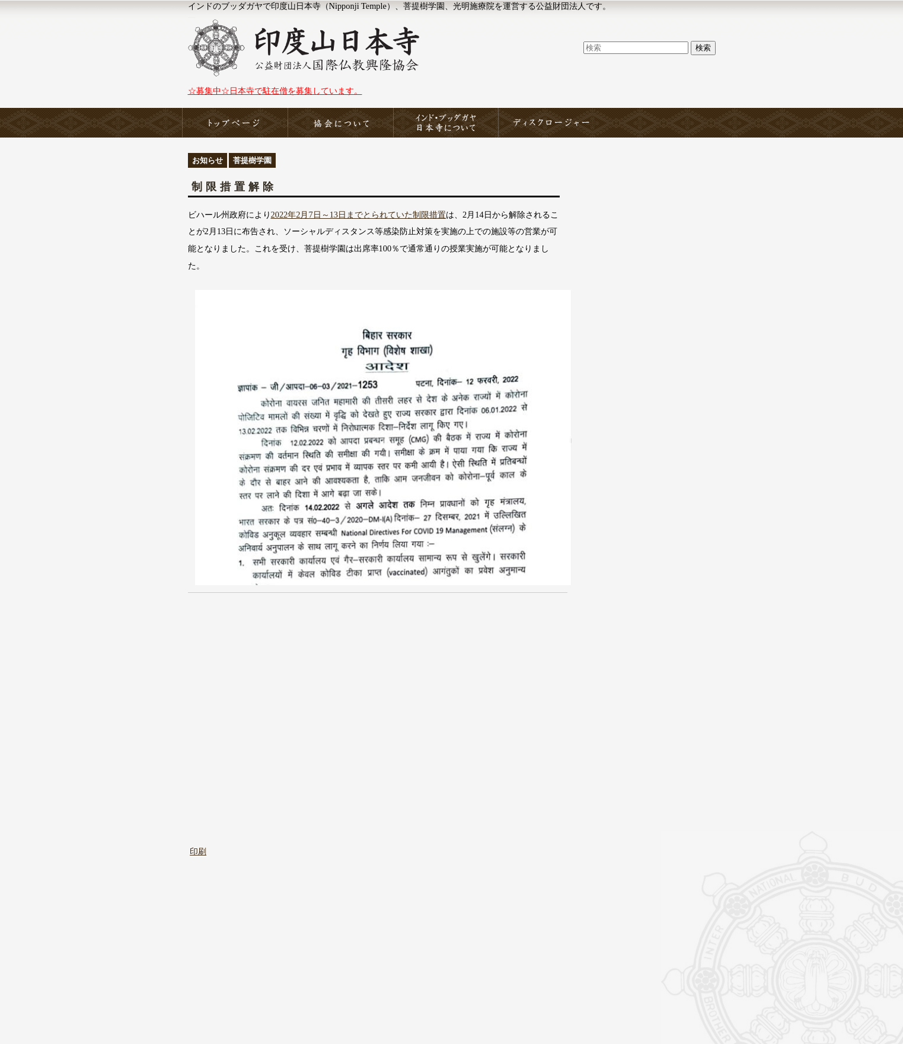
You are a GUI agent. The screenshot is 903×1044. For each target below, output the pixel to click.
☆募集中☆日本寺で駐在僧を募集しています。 (275, 90)
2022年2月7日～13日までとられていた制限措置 (358, 214)
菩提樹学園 (252, 160)
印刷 (198, 851)
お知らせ (207, 160)
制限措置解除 (234, 187)
